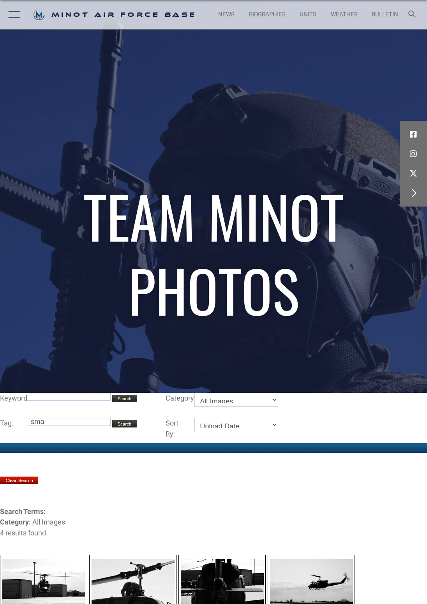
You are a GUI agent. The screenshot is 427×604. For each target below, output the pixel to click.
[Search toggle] (413, 14)
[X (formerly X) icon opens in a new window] (413, 173)
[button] (12, 14)
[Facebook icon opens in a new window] (413, 134)
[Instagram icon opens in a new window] (413, 154)
